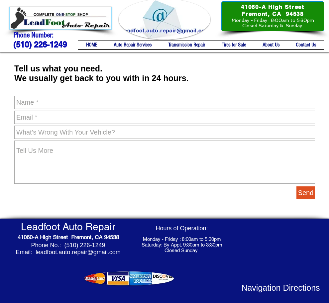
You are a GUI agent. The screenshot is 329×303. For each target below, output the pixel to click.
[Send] (305, 192)
